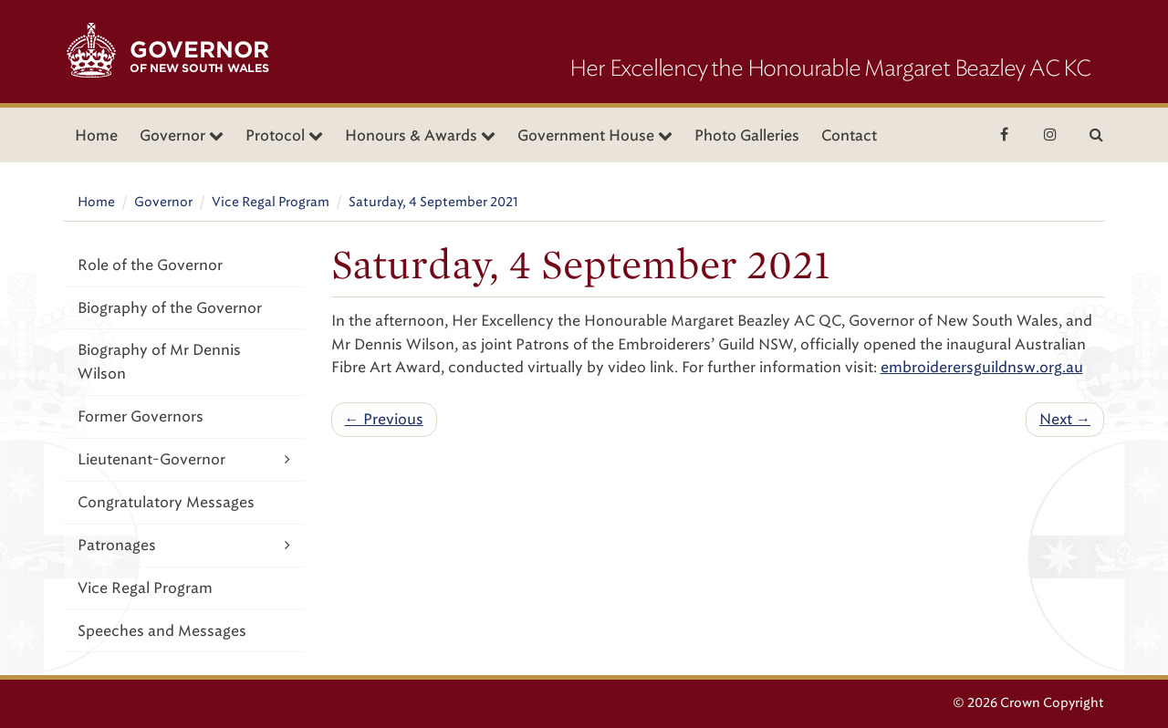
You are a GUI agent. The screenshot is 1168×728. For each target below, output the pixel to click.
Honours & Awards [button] (420, 135)
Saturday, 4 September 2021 (433, 202)
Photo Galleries (746, 135)
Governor (163, 202)
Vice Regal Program (270, 202)
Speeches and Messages (162, 631)
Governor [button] (182, 135)
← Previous (384, 419)
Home (96, 135)
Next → (1064, 419)
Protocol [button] (284, 135)
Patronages (184, 545)
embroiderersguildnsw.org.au (982, 367)
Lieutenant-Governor (184, 459)
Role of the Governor (150, 265)
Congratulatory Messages (166, 502)
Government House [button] (595, 135)
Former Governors (140, 416)
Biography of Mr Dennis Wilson (159, 361)
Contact (849, 135)
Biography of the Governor (170, 308)
